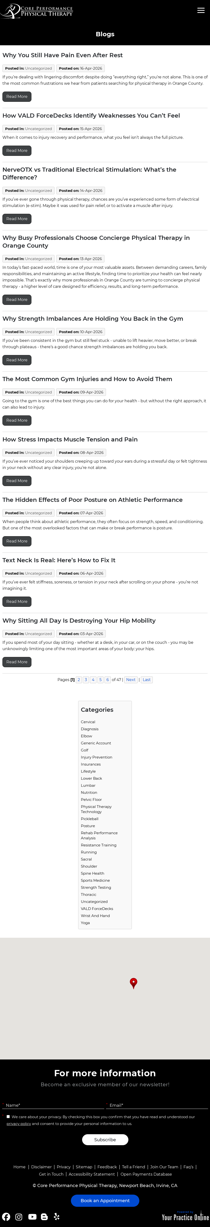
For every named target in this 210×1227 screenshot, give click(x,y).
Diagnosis (89, 729)
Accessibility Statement (92, 1174)
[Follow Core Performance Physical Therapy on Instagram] (18, 1217)
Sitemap (84, 1167)
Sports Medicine (95, 880)
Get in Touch (51, 1174)
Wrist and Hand (95, 915)
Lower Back (91, 778)
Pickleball (89, 818)
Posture (88, 826)
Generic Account (96, 743)
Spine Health (92, 873)
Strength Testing (96, 887)
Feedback (107, 1167)
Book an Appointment (105, 1200)
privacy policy (19, 1123)
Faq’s (188, 1167)
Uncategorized (38, 68)
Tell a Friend (133, 1167)
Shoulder (89, 866)
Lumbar (88, 785)
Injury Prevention (96, 757)
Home (19, 1167)
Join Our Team (164, 1167)
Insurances (91, 764)
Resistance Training (98, 845)
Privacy (64, 1167)
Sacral (86, 859)
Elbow (86, 736)
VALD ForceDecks (97, 908)
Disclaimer (41, 1167)
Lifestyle (88, 771)
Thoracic (88, 894)
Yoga (85, 922)
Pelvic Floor (91, 799)
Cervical (88, 722)
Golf (84, 750)
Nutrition (89, 792)
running (89, 852)
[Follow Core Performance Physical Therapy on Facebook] (6, 1217)
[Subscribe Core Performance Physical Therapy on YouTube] (32, 1217)
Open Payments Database (146, 1174)
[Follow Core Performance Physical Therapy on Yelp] (57, 1217)
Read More (17, 96)
